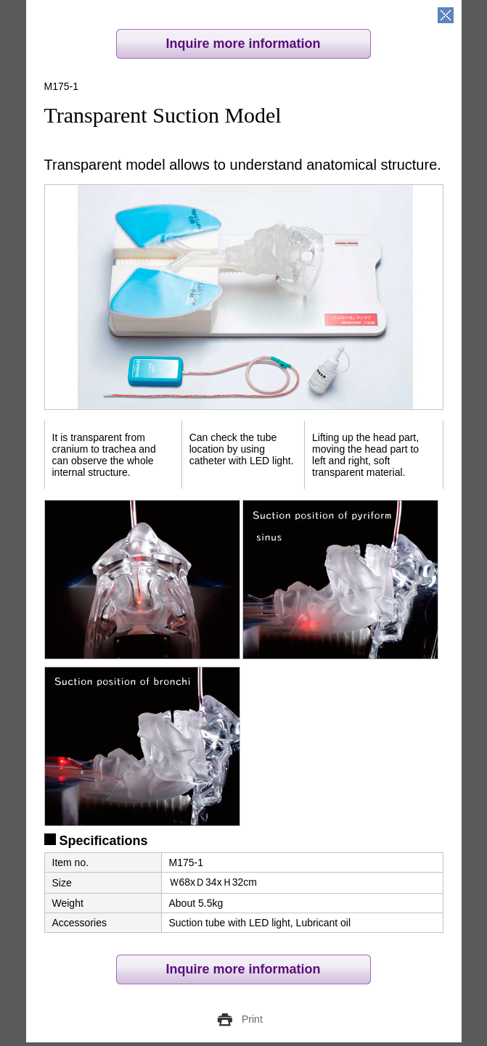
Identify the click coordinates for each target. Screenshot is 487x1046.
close (446, 15)
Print (252, 1019)
